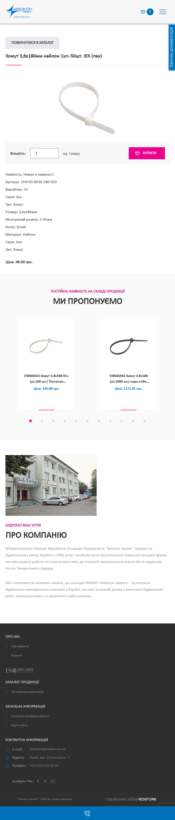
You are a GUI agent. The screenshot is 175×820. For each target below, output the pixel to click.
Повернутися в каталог (32, 43)
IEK (26, 190)
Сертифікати (20, 646)
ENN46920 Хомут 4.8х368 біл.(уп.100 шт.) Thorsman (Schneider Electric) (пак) (46, 379)
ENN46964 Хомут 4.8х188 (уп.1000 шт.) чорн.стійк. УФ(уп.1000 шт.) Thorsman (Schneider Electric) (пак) (128, 379)
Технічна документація (172, 47)
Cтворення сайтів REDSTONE (130, 800)
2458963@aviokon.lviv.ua (47, 749)
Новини (16, 655)
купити (149, 153)
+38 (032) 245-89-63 (44, 765)
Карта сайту (19, 725)
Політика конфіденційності (30, 716)
